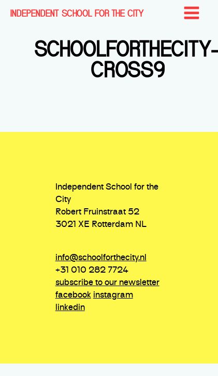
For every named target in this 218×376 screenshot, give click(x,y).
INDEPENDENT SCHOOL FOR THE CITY (76, 13)
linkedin (70, 308)
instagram (113, 295)
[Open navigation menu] (192, 14)
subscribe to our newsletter (107, 283)
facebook (73, 295)
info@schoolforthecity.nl (101, 258)
